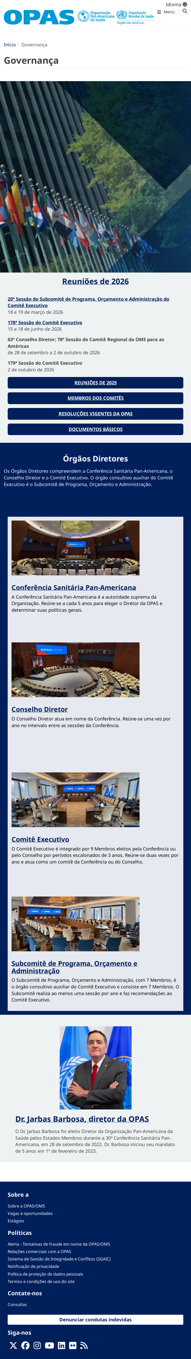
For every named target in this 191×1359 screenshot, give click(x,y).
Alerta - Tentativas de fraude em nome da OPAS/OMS (59, 1244)
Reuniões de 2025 (96, 383)
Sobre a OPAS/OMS (26, 1206)
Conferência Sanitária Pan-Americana (74, 587)
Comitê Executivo (40, 839)
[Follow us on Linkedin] (61, 1347)
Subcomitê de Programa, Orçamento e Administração (74, 967)
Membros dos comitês (96, 398)
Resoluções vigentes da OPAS (96, 414)
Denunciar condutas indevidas (95, 1319)
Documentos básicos (96, 429)
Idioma (176, 4)
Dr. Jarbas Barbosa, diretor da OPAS (82, 1119)
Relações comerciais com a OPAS (39, 1251)
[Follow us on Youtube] (49, 1347)
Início (10, 44)
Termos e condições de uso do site (41, 1281)
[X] (13, 1347)
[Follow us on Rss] (84, 1347)
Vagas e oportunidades (30, 1213)
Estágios (16, 1221)
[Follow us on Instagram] (37, 1347)
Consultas (17, 1304)
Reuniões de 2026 (95, 281)
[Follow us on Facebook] (25, 1347)
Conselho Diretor (40, 709)
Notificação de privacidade (33, 1266)
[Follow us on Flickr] (72, 1347)
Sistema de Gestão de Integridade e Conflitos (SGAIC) (59, 1259)
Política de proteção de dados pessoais (45, 1274)
